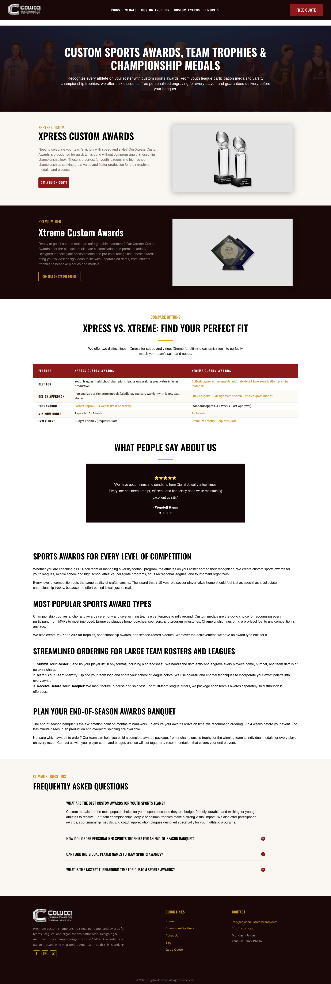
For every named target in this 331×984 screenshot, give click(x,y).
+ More (210, 10)
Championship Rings (180, 923)
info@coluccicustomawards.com (254, 916)
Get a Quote (174, 944)
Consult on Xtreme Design (66, 271)
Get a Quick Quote (61, 177)
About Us (172, 930)
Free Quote (306, 10)
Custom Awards (187, 10)
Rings (115, 10)
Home (170, 915)
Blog (168, 937)
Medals (131, 10)
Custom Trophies (155, 10)
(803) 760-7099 (243, 923)
